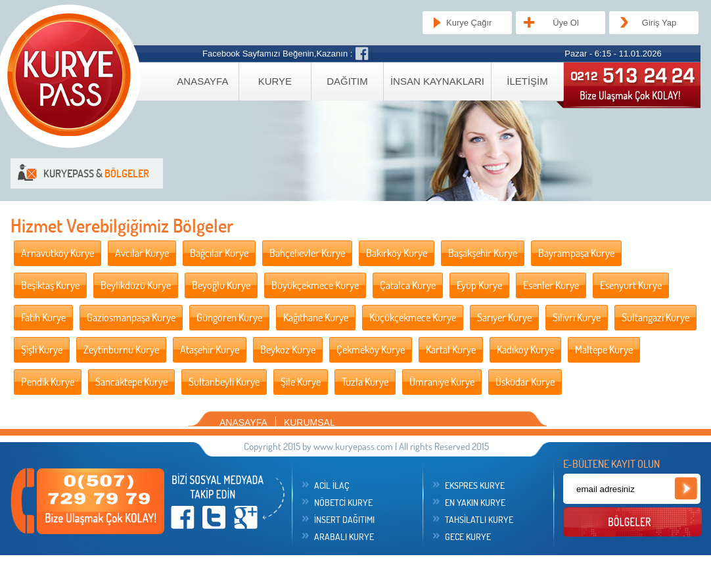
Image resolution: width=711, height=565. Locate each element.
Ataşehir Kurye (209, 349)
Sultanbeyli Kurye (224, 381)
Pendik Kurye (47, 381)
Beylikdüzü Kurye (136, 285)
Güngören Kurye (229, 317)
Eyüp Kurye (479, 285)
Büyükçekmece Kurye (315, 285)
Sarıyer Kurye (504, 317)
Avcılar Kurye (142, 253)
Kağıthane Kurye (315, 317)
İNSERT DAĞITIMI (344, 520)
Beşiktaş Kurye (50, 285)
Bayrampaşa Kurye (576, 253)
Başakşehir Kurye (482, 253)
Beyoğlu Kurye (221, 285)
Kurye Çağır (469, 23)
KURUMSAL (309, 422)
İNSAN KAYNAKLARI (437, 81)
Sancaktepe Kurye (131, 381)
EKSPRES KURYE (475, 485)
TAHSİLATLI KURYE (479, 520)
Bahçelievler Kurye (307, 253)
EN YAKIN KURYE (475, 502)
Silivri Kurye (577, 317)
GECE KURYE (468, 537)
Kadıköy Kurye (525, 349)
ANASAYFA (202, 81)
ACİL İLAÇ (331, 485)
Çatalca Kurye (408, 285)
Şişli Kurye (41, 349)
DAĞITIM (347, 81)
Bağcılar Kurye (219, 253)
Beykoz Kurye (287, 349)
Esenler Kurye (551, 285)
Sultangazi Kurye (655, 317)
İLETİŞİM (527, 81)
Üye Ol (566, 23)
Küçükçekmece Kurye (412, 317)
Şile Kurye (301, 381)
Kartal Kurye (451, 349)
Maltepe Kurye (604, 349)
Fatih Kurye (43, 317)
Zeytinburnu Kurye (121, 349)
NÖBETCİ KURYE (343, 502)
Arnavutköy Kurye (57, 253)
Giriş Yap (659, 23)
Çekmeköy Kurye (370, 349)
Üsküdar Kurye (525, 381)
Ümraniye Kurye (441, 381)
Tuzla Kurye (365, 381)
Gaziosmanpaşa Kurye (131, 317)
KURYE (275, 81)
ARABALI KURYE (344, 537)
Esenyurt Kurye (631, 285)
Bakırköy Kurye (396, 253)
